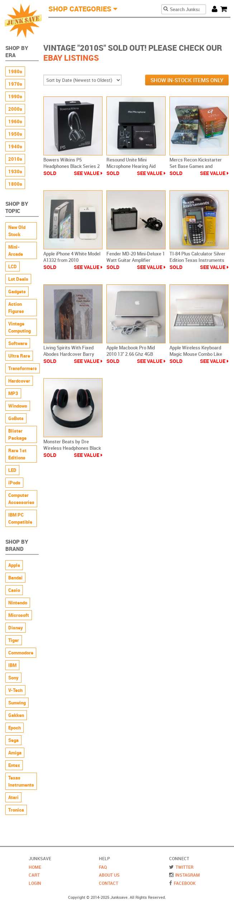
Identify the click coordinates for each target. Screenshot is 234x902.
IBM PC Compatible (20, 518)
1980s (15, 71)
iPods (14, 482)
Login (35, 883)
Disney (15, 627)
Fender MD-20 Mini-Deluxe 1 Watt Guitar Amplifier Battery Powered (135, 260)
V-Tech (15, 690)
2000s (15, 109)
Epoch (14, 727)
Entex (14, 765)
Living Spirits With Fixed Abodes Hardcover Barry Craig (68, 354)
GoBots (16, 418)
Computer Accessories (21, 498)
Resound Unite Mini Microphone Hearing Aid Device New (131, 166)
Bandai (15, 577)
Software (17, 343)
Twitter (185, 867)
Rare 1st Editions (17, 454)
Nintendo (17, 602)
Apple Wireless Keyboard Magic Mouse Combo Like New (195, 354)
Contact (108, 883)
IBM (12, 665)
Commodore (20, 652)
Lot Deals (18, 279)
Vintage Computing (19, 327)
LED (12, 470)
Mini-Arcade (15, 250)
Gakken (16, 715)
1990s (15, 96)
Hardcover (19, 381)
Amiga (15, 752)
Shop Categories (79, 9)
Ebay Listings (71, 58)
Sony (13, 677)
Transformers (22, 368)
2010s (15, 159)
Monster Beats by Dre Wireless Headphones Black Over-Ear (72, 448)
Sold (49, 173)
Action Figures (16, 307)
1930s (15, 171)
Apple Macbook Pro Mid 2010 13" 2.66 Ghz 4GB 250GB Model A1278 (130, 354)
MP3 (13, 393)
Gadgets (17, 291)
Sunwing (17, 702)
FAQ (103, 867)
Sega (13, 740)
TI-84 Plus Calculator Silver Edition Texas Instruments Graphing (197, 260)
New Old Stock (16, 231)
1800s (15, 184)
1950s (15, 134)
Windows (17, 406)
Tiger (13, 640)
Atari (13, 797)
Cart (225, 9)
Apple (14, 565)
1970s (15, 84)
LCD (12, 266)
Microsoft (18, 615)
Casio (14, 590)
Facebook (185, 883)
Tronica (16, 810)
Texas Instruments (21, 781)
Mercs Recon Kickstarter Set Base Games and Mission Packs (195, 166)
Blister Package (17, 434)
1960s (15, 121)
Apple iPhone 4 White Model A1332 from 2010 (71, 256)
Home (35, 867)
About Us (109, 875)
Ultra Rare (19, 356)
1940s (15, 146)
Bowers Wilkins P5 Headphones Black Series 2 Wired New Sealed (71, 166)
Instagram (187, 875)
